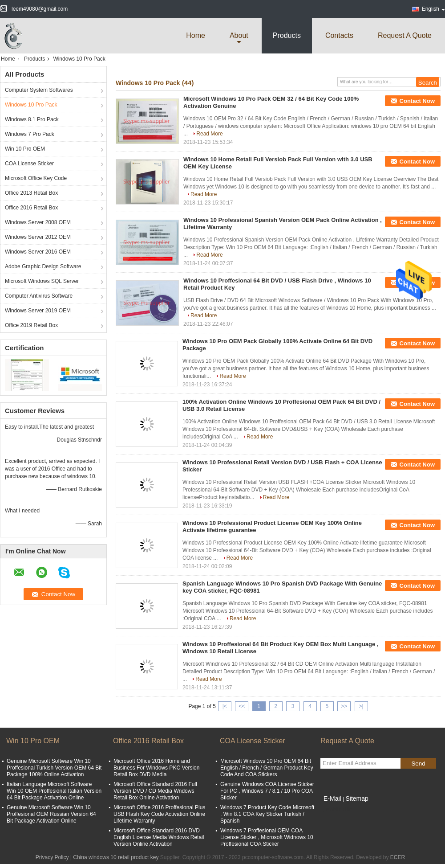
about (239, 35)
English (433, 9)
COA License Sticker (29, 163)
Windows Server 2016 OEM (38, 252)
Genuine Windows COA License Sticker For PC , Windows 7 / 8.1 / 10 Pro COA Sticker (267, 791)
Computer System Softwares (39, 90)
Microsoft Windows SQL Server (42, 281)
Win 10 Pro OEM (25, 149)
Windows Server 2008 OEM (38, 222)
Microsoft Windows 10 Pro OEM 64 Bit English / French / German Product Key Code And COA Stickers (266, 768)
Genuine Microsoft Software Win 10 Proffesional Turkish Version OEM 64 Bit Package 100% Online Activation (54, 768)
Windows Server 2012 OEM (38, 237)
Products (287, 35)
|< (224, 706)
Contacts (339, 35)
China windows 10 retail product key (115, 857)
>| (361, 706)
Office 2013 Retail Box (31, 193)
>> (344, 706)
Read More (209, 134)
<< (242, 706)
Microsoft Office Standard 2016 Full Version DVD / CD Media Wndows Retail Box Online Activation (155, 791)
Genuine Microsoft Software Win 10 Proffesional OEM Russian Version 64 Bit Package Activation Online (51, 814)
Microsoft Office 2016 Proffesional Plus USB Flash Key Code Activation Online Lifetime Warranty (159, 814)
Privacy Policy (52, 857)
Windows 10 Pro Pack (31, 105)
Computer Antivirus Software (39, 296)
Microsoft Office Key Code (36, 178)
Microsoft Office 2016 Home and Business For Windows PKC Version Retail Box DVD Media (156, 768)
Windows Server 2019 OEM (38, 310)
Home (195, 35)
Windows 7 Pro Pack (29, 134)
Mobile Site (336, 810)
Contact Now (417, 101)
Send (418, 763)
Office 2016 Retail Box (31, 208)
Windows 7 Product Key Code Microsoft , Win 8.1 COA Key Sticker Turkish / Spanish (267, 814)
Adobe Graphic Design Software (43, 266)
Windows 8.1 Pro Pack (32, 119)
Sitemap (356, 798)
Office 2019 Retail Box (31, 325)
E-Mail (332, 798)
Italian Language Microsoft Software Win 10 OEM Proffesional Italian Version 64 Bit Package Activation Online (54, 791)
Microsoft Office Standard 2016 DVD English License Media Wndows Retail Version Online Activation (158, 837)
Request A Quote (405, 35)
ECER (397, 857)
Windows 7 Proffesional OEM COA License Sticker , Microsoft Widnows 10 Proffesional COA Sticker (266, 837)
